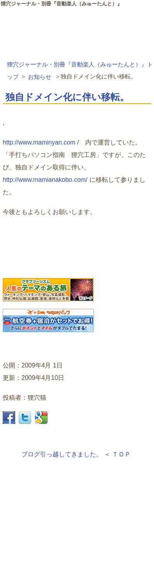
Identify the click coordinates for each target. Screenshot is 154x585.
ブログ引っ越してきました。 (61, 454)
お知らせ (39, 76)
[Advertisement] (61, 529)
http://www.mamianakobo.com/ (45, 179)
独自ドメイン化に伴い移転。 (67, 97)
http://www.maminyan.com (39, 142)
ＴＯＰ (121, 454)
